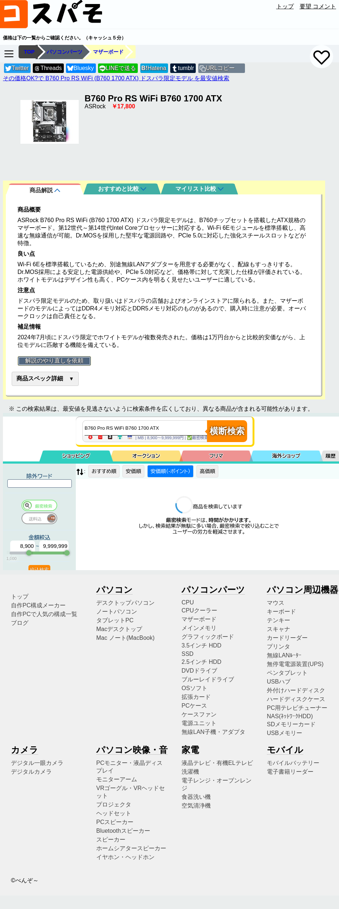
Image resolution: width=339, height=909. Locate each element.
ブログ (19, 621)
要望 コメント (318, 6)
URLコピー (220, 68)
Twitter (17, 68)
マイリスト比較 (199, 189)
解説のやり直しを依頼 (54, 360)
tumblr (182, 68)
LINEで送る (117, 68)
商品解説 (45, 190)
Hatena (153, 68)
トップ (285, 6)
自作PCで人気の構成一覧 (44, 612)
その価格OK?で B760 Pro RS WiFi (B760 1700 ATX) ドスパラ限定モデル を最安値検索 (116, 78)
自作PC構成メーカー (38, 603)
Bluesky (80, 68)
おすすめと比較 (122, 189)
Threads (48, 68)
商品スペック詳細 (39, 378)
